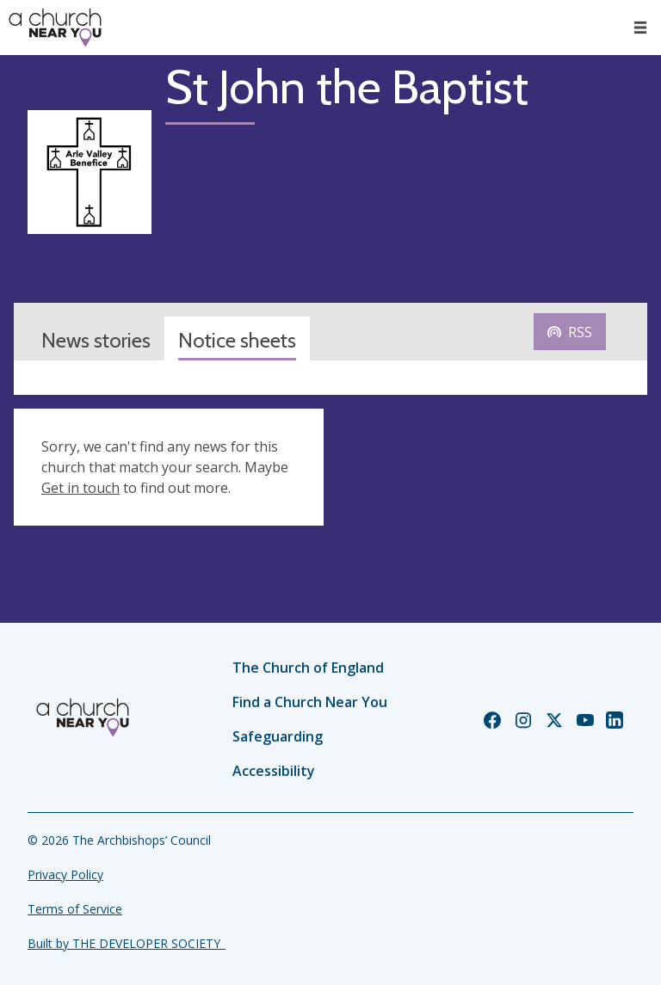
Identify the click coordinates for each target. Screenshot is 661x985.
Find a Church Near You (309, 702)
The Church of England (308, 667)
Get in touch (80, 487)
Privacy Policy (65, 874)
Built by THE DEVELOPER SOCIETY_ (126, 943)
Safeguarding (277, 736)
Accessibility (273, 770)
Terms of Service (75, 909)
